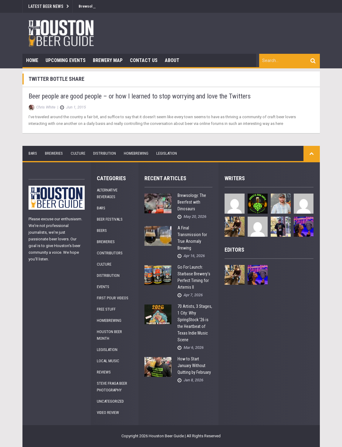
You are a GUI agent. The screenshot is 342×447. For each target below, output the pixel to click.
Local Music (108, 361)
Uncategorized (110, 401)
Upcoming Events (66, 60)
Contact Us (143, 60)
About (172, 60)
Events (103, 286)
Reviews (104, 372)
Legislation (166, 153)
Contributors (110, 253)
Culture (78, 153)
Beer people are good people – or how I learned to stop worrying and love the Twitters (140, 96)
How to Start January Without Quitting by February (194, 365)
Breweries (54, 153)
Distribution (104, 153)
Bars (33, 153)
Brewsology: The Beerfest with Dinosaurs (192, 202)
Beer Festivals (110, 219)
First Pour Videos (112, 298)
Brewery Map (108, 60)
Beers (102, 230)
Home (32, 60)
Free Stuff (106, 309)
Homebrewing (136, 153)
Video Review (108, 412)
